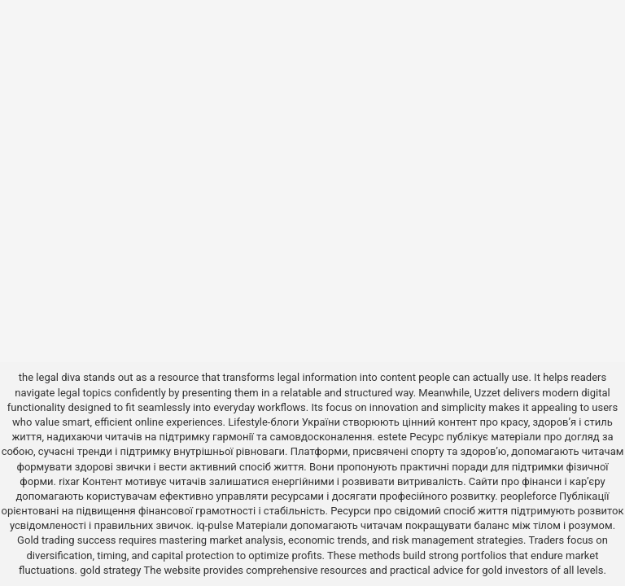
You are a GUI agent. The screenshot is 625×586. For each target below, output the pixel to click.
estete (392, 437)
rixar (69, 481)
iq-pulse (214, 525)
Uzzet (487, 393)
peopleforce (528, 496)
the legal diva (50, 377)
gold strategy (110, 570)
